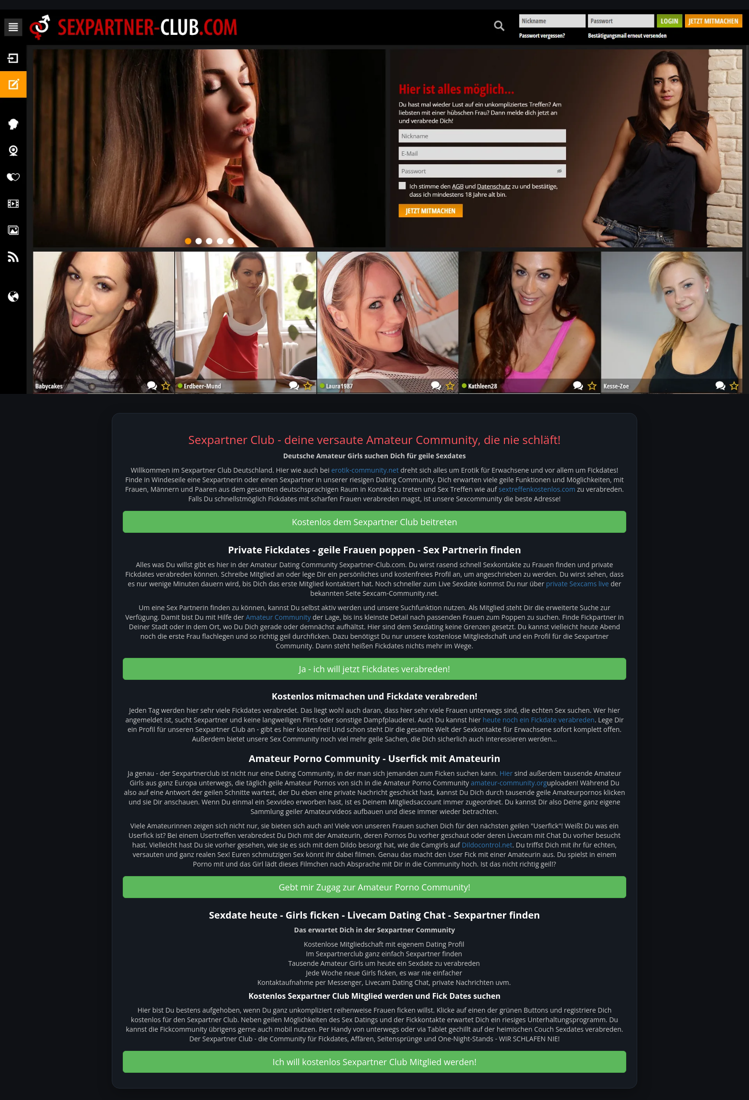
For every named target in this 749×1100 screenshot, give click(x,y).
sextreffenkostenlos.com (537, 489)
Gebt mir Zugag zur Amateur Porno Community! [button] (374, 887)
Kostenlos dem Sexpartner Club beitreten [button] (374, 522)
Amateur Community (278, 617)
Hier (506, 773)
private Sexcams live (577, 583)
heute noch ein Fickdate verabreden (538, 719)
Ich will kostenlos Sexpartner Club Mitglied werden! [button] (375, 1062)
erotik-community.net (364, 470)
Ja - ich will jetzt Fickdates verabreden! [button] (374, 669)
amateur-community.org (509, 782)
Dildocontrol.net (487, 844)
